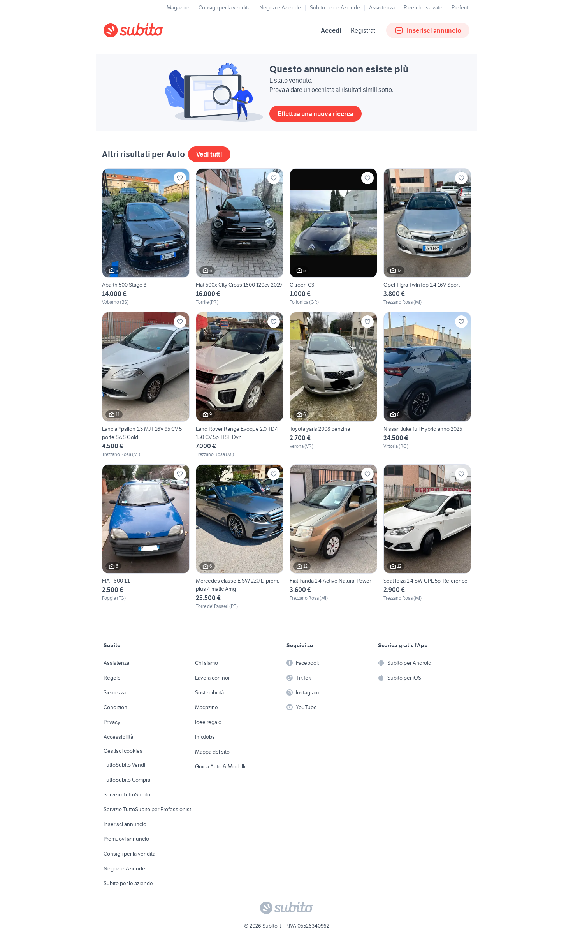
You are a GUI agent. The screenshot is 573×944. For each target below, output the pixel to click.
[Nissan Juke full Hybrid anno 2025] (427, 385)
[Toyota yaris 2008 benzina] (333, 385)
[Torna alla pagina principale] (148, 30)
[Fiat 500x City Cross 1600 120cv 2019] (239, 237)
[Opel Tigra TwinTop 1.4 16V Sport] (427, 237)
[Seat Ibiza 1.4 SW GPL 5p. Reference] (427, 537)
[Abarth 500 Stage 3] (146, 237)
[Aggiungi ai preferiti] (180, 178)
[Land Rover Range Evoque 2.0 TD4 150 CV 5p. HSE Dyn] (239, 385)
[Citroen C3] (333, 237)
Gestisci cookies (123, 750)
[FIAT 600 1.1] (146, 537)
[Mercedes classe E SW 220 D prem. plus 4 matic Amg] (239, 537)
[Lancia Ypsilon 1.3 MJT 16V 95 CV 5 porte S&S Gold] (146, 385)
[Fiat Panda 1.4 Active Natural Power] (333, 537)
